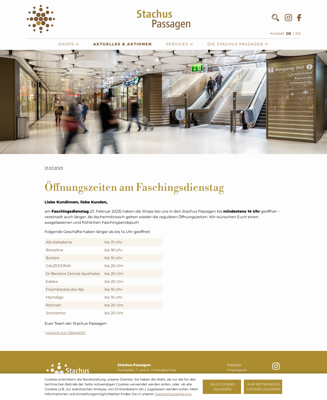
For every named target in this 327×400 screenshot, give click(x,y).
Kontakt (277, 33)
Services (179, 44)
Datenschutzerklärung (173, 394)
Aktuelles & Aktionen (122, 44)
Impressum (237, 370)
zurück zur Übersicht (65, 333)
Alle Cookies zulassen (222, 386)
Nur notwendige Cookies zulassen (264, 386)
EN (298, 33)
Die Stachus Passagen (237, 44)
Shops (69, 44)
